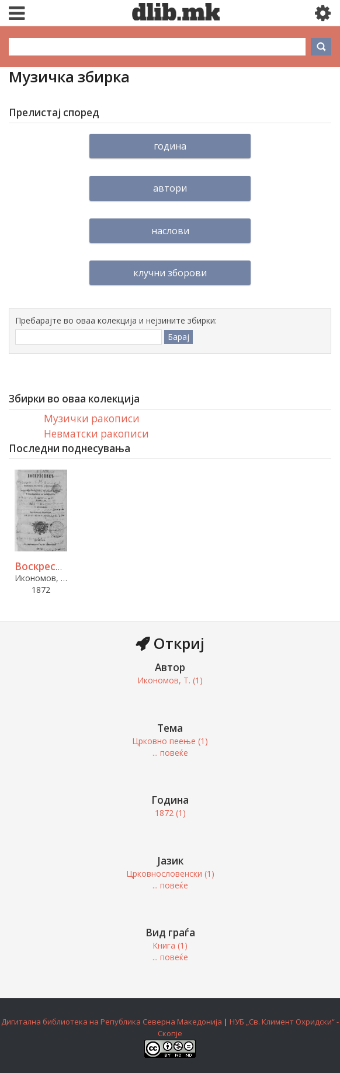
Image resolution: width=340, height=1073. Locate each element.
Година (170, 146)
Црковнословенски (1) (170, 873)
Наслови (170, 230)
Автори (170, 188)
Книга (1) (170, 945)
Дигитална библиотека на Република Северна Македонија (111, 1021)
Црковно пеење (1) (170, 740)
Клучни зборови (170, 272)
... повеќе (170, 752)
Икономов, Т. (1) (170, 680)
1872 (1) (170, 812)
